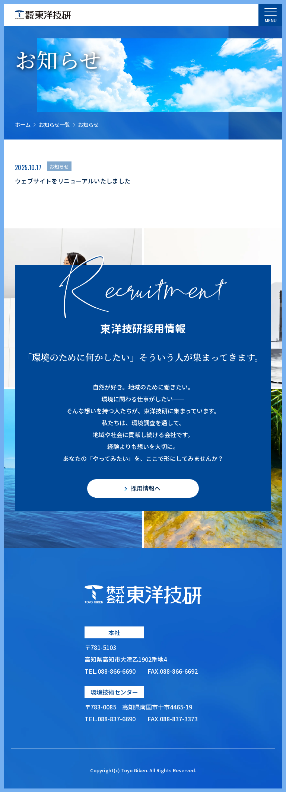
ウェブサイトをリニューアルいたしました (73, 180)
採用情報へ (146, 488)
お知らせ (59, 166)
